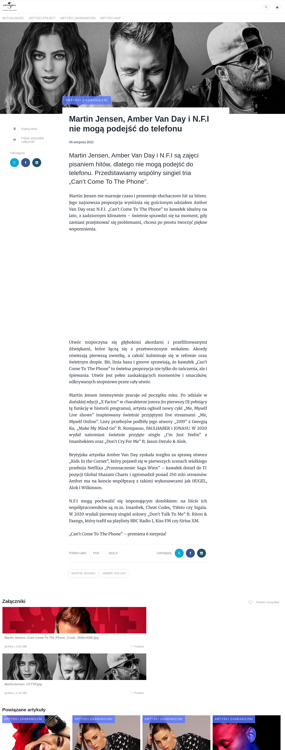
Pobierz (61, 634)
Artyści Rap (110, 18)
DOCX (113, 541)
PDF (96, 541)
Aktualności (13, 18)
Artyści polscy (42, 18)
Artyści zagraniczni (78, 18)
